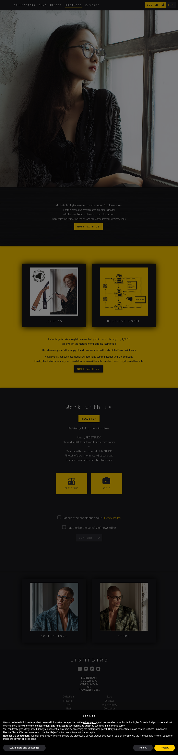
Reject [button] (143, 747)
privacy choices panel (25, 739)
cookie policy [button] (118, 725)
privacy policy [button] (90, 722)
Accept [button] (165, 747)
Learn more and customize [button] (24, 747)
